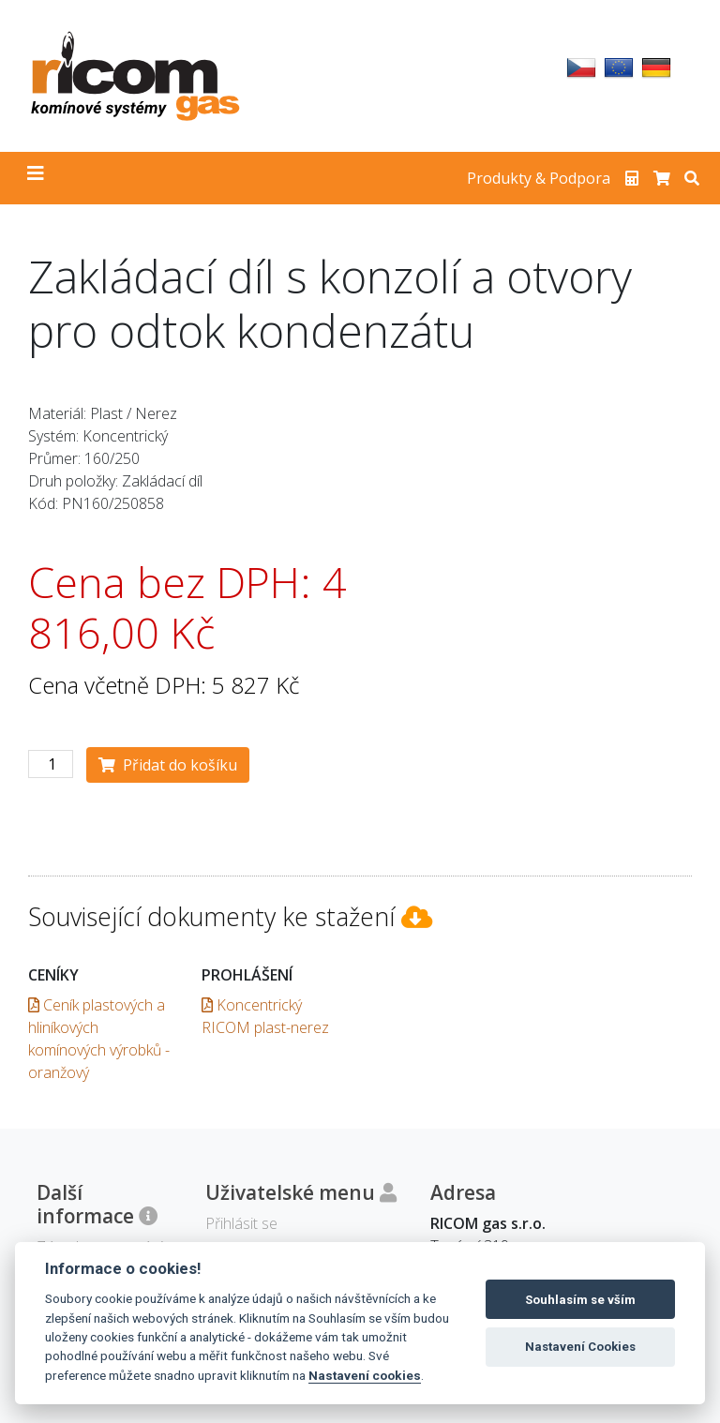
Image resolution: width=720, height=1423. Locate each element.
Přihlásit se (241, 1223)
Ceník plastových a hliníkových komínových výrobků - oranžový (99, 1039)
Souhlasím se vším (580, 1300)
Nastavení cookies (364, 1375)
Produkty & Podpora (538, 178)
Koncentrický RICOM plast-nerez (265, 1016)
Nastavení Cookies (580, 1347)
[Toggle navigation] (35, 178)
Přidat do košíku (167, 765)
